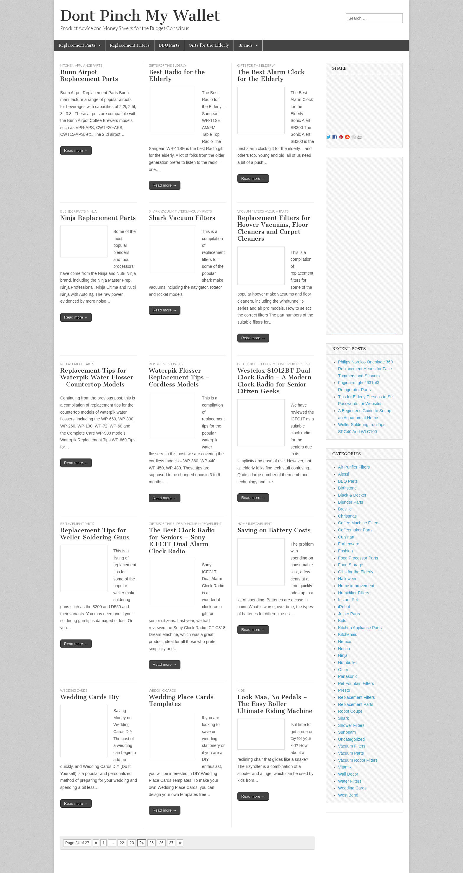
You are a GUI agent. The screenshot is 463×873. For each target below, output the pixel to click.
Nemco (344, 641)
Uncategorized (351, 739)
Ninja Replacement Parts (98, 217)
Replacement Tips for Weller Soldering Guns (95, 533)
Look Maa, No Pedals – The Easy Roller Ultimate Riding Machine (274, 703)
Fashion (345, 551)
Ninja (92, 211)
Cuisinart (346, 537)
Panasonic (347, 676)
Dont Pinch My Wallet (140, 16)
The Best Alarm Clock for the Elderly (271, 75)
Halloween (347, 578)
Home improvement (293, 364)
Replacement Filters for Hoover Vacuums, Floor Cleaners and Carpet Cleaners (273, 228)
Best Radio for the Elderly (177, 75)
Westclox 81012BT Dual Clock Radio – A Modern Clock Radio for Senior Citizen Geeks (274, 381)
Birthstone (347, 488)
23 (132, 843)
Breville (345, 509)
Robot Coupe (350, 711)
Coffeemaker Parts (355, 530)
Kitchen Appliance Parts (81, 65)
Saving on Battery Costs (274, 530)
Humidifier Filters (353, 592)
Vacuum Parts (200, 211)
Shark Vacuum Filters (182, 217)
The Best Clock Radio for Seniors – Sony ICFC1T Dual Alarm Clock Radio (182, 540)
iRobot (344, 606)
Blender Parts (73, 211)
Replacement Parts (77, 45)
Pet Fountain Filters (356, 683)
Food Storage (350, 564)
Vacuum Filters (174, 211)
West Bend (348, 795)
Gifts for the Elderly (209, 45)
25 (151, 843)
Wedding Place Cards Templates (181, 700)
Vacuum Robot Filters (358, 760)
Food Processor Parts (358, 558)
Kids (240, 690)
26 (161, 843)
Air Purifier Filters (354, 467)
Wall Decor (348, 774)
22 (122, 843)
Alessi (343, 474)
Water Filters (349, 781)
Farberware (348, 543)
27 (171, 843)
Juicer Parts (349, 613)
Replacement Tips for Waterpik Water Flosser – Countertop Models (96, 377)
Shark (154, 211)
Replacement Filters (130, 45)
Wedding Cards (73, 690)
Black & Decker (352, 495)
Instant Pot (348, 599)
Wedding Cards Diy (89, 697)
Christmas (347, 516)
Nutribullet (347, 662)
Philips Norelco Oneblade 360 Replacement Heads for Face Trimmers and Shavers (365, 369)
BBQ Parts (169, 45)
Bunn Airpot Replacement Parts (89, 75)
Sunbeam (347, 732)
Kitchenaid (347, 634)
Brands (245, 45)
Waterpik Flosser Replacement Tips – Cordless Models (179, 377)
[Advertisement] (364, 245)
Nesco (344, 648)
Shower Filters (351, 725)
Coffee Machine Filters (358, 522)
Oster (343, 669)
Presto (344, 690)
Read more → (76, 150)
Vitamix (345, 767)
